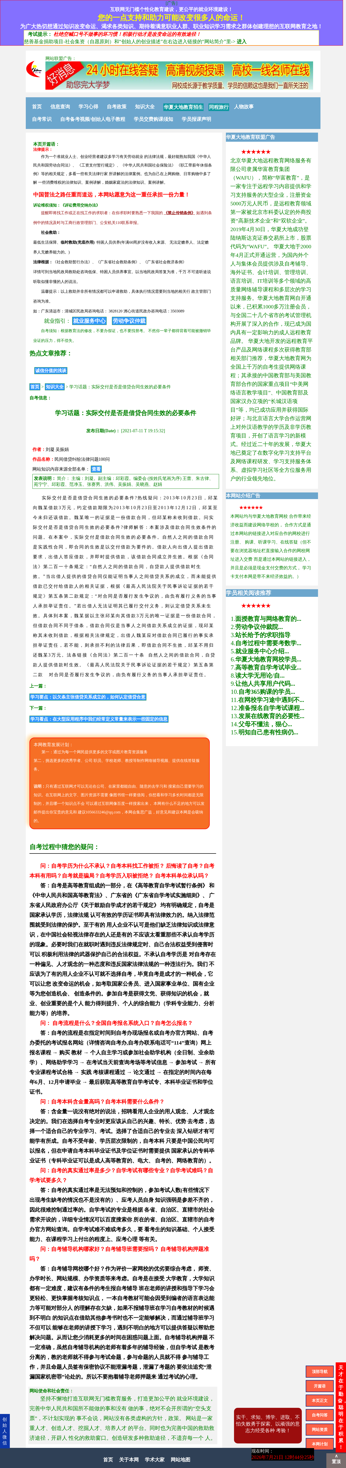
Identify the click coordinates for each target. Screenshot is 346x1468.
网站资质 (320, 1429)
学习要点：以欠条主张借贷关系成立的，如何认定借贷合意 (87, 697)
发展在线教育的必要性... (271, 716)
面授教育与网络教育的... (268, 618)
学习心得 (88, 106)
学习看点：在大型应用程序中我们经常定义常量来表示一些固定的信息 (98, 719)
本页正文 (320, 1400)
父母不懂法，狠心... (265, 724)
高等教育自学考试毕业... (268, 667)
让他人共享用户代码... (265, 683)
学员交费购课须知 (153, 119)
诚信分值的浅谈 (50, 370)
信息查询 (60, 106)
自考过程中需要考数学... (268, 643)
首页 (37, 106)
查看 (96, 469)
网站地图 (180, 1459)
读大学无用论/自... (260, 675)
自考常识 (42, 119)
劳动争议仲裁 (129, 321)
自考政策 (116, 106)
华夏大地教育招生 (183, 107)
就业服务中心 (89, 321)
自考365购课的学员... (266, 691)
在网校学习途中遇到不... (271, 700)
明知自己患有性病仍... (268, 732)
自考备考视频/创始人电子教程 (92, 119)
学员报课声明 (196, 119)
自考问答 (320, 1415)
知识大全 (145, 106)
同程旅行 (219, 107)
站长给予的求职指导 (263, 635)
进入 (242, 41)
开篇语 (320, 1386)
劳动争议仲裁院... (259, 627)
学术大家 (155, 1459)
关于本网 (129, 1459)
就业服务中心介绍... (262, 651)
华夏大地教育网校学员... (268, 659)
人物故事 (244, 106)
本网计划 (320, 1444)
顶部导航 (320, 1372)
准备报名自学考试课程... (271, 708)
